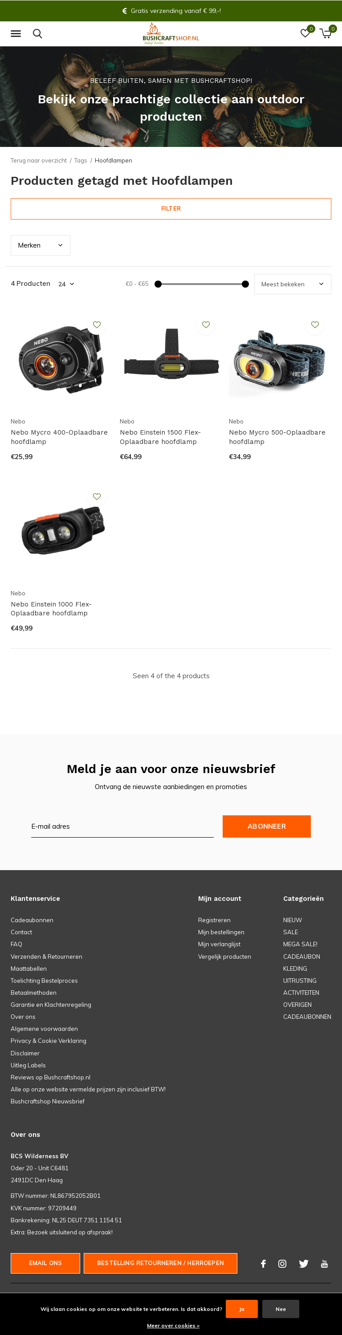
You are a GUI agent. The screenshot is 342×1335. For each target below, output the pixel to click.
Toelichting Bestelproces (44, 980)
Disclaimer (25, 1053)
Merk (29, 245)
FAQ (16, 944)
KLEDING (295, 968)
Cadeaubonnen (32, 920)
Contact (21, 932)
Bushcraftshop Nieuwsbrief (48, 1101)
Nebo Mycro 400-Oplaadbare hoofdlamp (59, 437)
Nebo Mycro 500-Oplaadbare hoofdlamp (277, 437)
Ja (241, 1309)
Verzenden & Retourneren (46, 956)
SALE (290, 932)
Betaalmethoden (34, 992)
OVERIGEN (297, 1004)
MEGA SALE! (300, 944)
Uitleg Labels (28, 1065)
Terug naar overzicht (39, 160)
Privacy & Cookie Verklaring (48, 1040)
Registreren (214, 920)
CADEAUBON (301, 956)
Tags (80, 160)
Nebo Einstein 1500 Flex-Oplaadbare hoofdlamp (160, 437)
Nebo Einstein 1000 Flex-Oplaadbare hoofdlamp (51, 609)
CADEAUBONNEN (307, 1016)
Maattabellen (29, 968)
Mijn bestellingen (221, 932)
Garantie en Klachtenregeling (51, 1004)
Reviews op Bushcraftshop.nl (50, 1077)
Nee (281, 1309)
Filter (171, 208)
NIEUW (292, 920)
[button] (17, 34)
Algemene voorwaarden (44, 1028)
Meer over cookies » (173, 1325)
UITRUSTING (300, 980)
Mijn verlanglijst (219, 944)
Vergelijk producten (224, 956)
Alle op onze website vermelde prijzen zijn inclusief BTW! (88, 1089)
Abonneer (267, 826)
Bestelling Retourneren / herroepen (160, 1262)
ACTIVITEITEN (301, 992)
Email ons (45, 1262)
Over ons (23, 1016)
